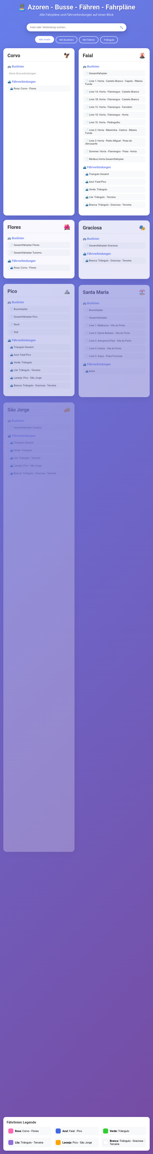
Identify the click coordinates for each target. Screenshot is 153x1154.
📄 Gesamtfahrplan (96, 75)
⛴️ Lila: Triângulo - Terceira (100, 198)
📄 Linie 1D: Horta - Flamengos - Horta (107, 116)
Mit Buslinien (66, 39)
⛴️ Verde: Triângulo (96, 191)
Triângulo (109, 39)
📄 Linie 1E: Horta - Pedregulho (102, 124)
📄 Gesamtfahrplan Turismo (26, 255)
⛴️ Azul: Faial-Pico (95, 183)
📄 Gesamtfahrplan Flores (24, 247)
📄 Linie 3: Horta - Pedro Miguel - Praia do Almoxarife (108, 144)
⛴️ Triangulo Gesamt (97, 175)
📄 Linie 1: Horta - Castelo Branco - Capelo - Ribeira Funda (114, 84)
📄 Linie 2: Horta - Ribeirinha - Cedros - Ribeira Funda (111, 133)
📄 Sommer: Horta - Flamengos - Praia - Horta (111, 153)
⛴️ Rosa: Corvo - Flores (23, 89)
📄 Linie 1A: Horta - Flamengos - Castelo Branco (112, 93)
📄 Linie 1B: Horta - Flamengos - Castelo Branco (112, 101)
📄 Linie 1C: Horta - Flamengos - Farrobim (108, 108)
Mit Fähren (89, 39)
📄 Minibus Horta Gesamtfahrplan (104, 160)
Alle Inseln (44, 39)
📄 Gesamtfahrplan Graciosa (101, 248)
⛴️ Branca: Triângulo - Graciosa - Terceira (108, 206)
